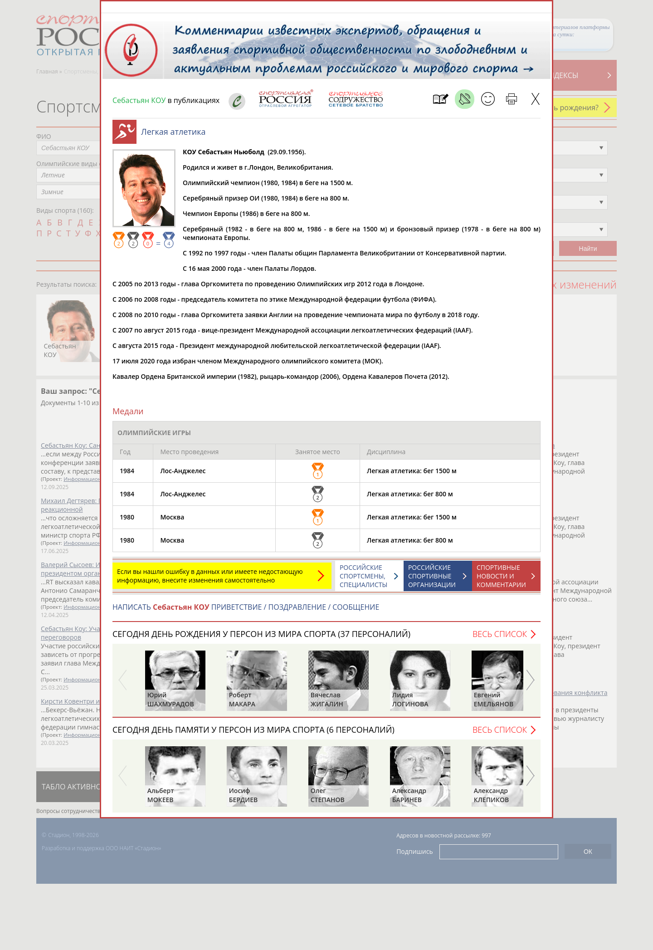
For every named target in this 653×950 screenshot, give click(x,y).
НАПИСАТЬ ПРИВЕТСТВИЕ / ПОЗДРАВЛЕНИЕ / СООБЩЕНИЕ (245, 612)
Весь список (500, 638)
